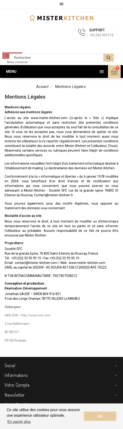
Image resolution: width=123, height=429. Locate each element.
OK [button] (100, 416)
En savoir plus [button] (19, 422)
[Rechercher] (61, 57)
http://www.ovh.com (35, 315)
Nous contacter (17, 62)
